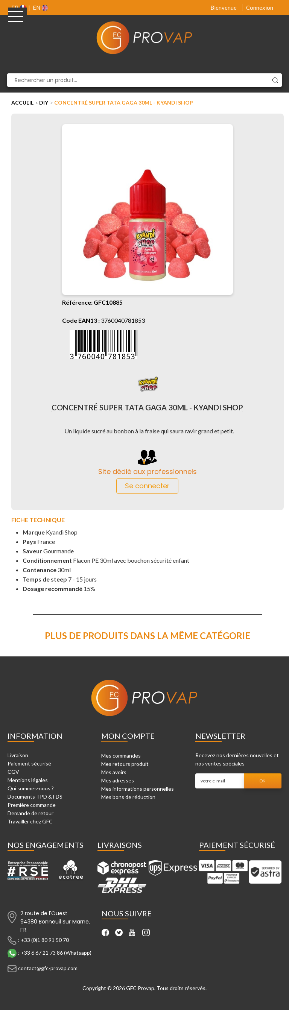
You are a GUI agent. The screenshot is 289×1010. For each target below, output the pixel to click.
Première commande (32, 805)
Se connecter (147, 486)
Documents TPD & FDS (35, 796)
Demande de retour (30, 813)
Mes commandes (121, 755)
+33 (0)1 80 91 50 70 (45, 940)
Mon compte (128, 735)
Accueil (22, 102)
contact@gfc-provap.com (48, 968)
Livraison (18, 755)
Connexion (259, 7)
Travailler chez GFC (30, 821)
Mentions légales (28, 780)
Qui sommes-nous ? (31, 788)
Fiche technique (38, 520)
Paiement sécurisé (29, 763)
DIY (43, 102)
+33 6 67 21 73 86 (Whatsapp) (56, 952)
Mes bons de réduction (128, 797)
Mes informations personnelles (137, 788)
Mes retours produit (125, 764)
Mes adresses (117, 780)
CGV (13, 772)
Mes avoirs (113, 772)
